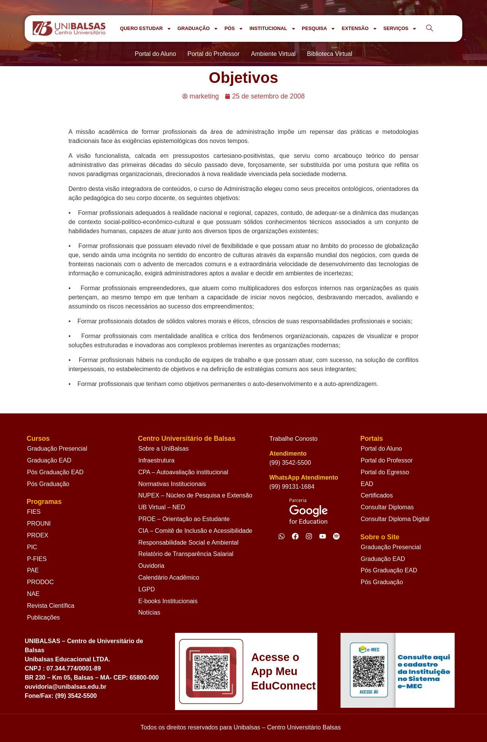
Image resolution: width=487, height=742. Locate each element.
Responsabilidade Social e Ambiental (188, 542)
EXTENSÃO (359, 28)
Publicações (43, 617)
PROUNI (39, 523)
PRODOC (40, 582)
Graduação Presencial (57, 448)
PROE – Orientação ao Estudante (184, 519)
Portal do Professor (387, 460)
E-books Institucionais (168, 601)
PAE (33, 570)
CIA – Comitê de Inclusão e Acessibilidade (195, 531)
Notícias (149, 612)
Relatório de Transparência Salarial (186, 554)
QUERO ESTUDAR (145, 28)
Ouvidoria (151, 565)
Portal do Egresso (385, 472)
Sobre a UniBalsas (163, 448)
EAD (367, 484)
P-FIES (37, 559)
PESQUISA (319, 28)
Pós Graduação (48, 484)
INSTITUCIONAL (273, 28)
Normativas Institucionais (172, 484)
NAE (33, 594)
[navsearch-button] (429, 28)
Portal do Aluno (381, 448)
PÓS (234, 28)
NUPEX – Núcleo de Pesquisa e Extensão (195, 495)
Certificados (377, 495)
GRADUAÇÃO (197, 28)
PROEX (37, 535)
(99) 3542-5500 (290, 462)
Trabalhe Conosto (293, 438)
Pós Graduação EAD (55, 472)
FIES (34, 511)
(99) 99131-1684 (291, 486)
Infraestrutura (156, 460)
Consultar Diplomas (387, 507)
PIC (32, 547)
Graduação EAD (49, 460)
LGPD (146, 589)
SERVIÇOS (400, 28)
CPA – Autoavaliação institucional (183, 472)
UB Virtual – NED (161, 507)
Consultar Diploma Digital (395, 519)
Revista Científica (51, 605)
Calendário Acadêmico (168, 577)
